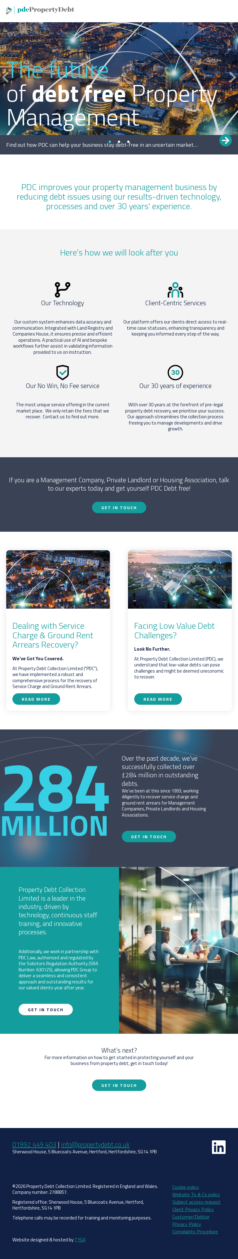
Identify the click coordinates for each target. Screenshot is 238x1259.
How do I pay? (214, 11)
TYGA (80, 1239)
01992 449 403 (34, 1144)
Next (232, 77)
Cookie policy (185, 1187)
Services (127, 11)
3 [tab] (128, 142)
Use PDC (151, 11)
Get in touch (179, 11)
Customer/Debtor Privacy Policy (190, 1220)
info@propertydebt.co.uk (95, 1144)
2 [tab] (119, 142)
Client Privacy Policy (193, 1209)
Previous (5, 77)
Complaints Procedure (195, 1231)
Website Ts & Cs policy (196, 1194)
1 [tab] (110, 142)
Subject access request (196, 1202)
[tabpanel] (119, 77)
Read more (225, 140)
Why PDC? (101, 11)
